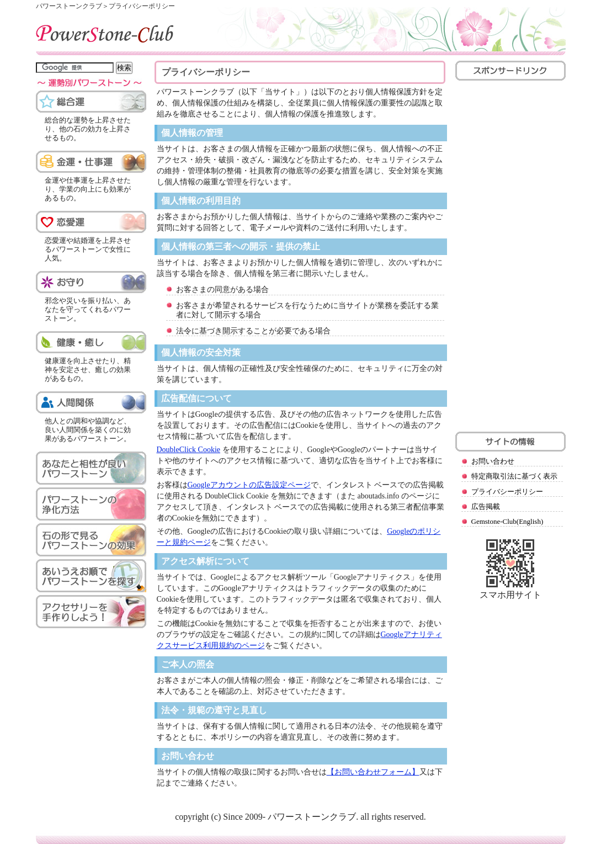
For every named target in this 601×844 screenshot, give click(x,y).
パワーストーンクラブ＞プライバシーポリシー (105, 6)
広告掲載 (485, 506)
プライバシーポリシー (507, 491)
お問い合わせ (492, 461)
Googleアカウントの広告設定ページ (249, 485)
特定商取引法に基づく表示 (514, 476)
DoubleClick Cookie (189, 449)
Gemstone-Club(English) (507, 521)
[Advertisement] (509, 254)
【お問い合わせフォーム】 (373, 772)
